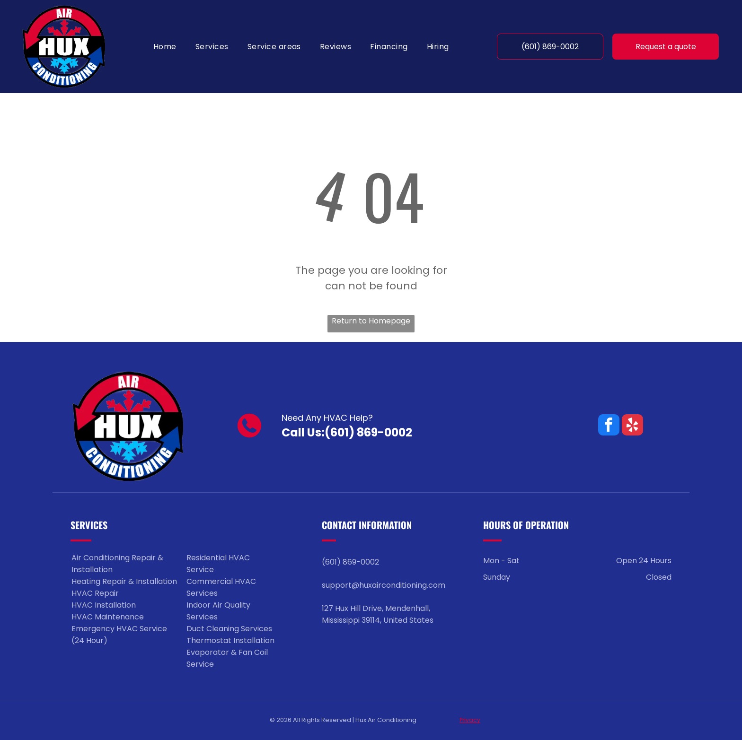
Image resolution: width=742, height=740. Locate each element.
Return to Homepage (371, 320)
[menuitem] (165, 46)
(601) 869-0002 (368, 432)
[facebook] (608, 426)
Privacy (469, 720)
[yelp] (632, 426)
